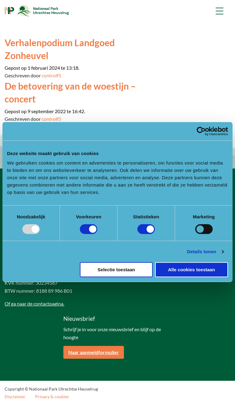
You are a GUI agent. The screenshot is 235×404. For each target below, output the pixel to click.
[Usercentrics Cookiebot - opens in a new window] (201, 131)
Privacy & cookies (52, 397)
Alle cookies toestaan (191, 269)
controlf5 (51, 75)
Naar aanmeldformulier (93, 352)
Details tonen (201, 251)
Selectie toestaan (116, 269)
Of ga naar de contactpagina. (34, 303)
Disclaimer (15, 397)
